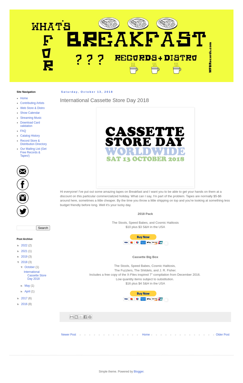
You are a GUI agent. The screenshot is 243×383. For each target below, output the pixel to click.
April (28, 291)
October (30, 267)
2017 (24, 298)
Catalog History (30, 135)
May (28, 285)
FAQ (23, 131)
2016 (24, 304)
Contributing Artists (32, 103)
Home (146, 334)
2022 (24, 245)
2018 (24, 262)
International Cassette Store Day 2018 (35, 275)
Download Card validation (30, 124)
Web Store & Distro (32, 108)
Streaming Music (30, 117)
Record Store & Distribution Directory (33, 142)
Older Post (222, 334)
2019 (24, 256)
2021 (24, 251)
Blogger (138, 371)
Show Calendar (30, 112)
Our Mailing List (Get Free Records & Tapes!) (33, 152)
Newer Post (68, 334)
